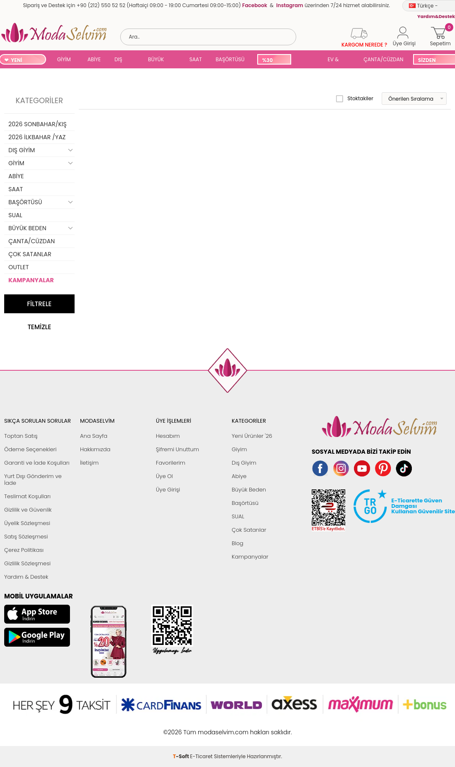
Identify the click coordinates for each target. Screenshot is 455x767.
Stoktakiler (354, 98)
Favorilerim (170, 463)
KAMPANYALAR (31, 280)
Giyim (239, 449)
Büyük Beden (249, 490)
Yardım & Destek (26, 577)
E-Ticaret (201, 727)
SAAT (195, 59)
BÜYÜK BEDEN (156, 60)
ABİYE (94, 59)
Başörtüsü (245, 503)
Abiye (239, 476)
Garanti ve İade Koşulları (37, 463)
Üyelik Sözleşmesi (27, 523)
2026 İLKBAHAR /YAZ (37, 137)
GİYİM (64, 59)
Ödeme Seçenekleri (30, 449)
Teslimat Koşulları (27, 496)
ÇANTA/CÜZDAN (383, 59)
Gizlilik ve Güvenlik (28, 510)
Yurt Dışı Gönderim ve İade (33, 479)
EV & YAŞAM (336, 60)
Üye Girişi (168, 490)
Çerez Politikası (24, 550)
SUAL (308, 60)
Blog (237, 543)
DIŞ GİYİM (121, 60)
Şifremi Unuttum (177, 449)
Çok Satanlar (249, 530)
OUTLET (18, 267)
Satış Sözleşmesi (26, 537)
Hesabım (168, 436)
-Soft (181, 727)
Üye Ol (164, 476)
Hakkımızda (95, 449)
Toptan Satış (21, 436)
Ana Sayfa (93, 436)
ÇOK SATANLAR (29, 254)
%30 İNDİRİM (272, 61)
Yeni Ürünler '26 (252, 436)
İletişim (89, 463)
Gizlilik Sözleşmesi (27, 563)
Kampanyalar (250, 557)
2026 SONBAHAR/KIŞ (37, 124)
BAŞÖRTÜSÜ (230, 59)
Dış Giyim (244, 463)
